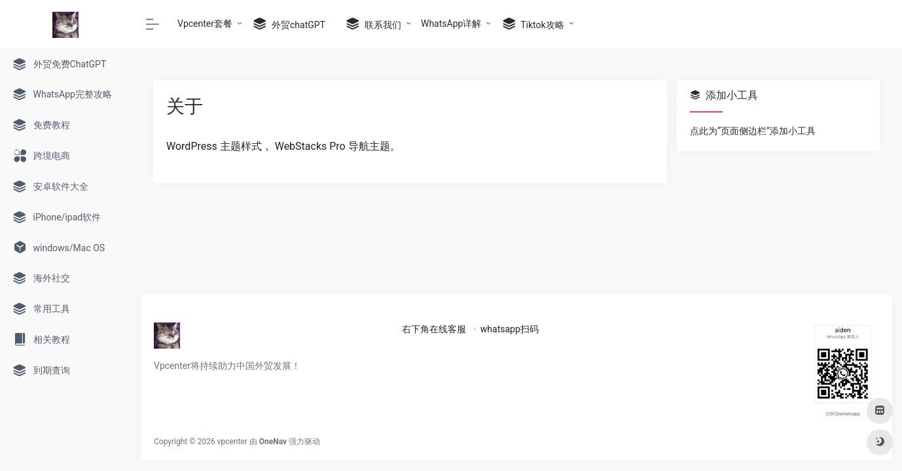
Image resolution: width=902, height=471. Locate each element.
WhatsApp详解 (451, 23)
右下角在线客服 (434, 329)
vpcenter (232, 441)
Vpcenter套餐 (204, 23)
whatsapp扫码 (509, 329)
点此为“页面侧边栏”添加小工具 (753, 131)
